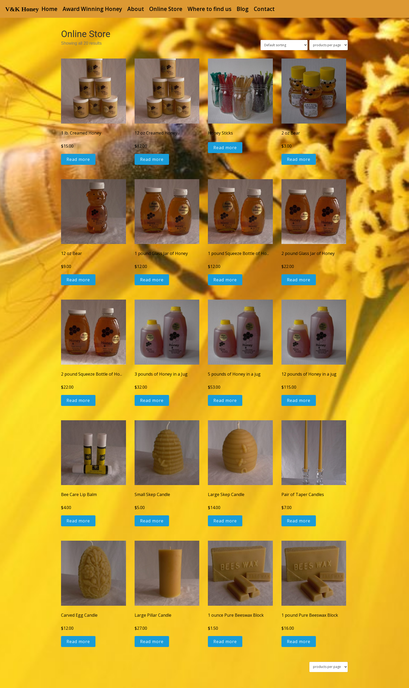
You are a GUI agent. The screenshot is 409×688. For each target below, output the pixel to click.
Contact (264, 9)
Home (49, 9)
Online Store (165, 9)
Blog (243, 9)
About (135, 9)
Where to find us (209, 9)
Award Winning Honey (92, 9)
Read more (78, 159)
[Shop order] (284, 45)
